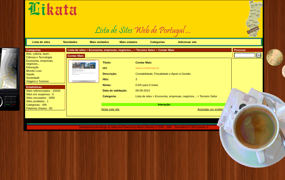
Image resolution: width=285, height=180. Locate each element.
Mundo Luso (34, 70)
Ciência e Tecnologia (39, 57)
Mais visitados (99, 42)
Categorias (157, 42)
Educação (32, 67)
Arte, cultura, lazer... (38, 53)
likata (114, 127)
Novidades (70, 42)
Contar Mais (166, 50)
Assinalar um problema (212, 109)
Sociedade (33, 77)
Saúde (30, 74)
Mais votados (128, 42)
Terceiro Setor (145, 50)
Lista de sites (41, 42)
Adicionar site (187, 42)
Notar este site (111, 109)
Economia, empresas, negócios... (39, 62)
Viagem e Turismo (37, 81)
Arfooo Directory (146, 127)
